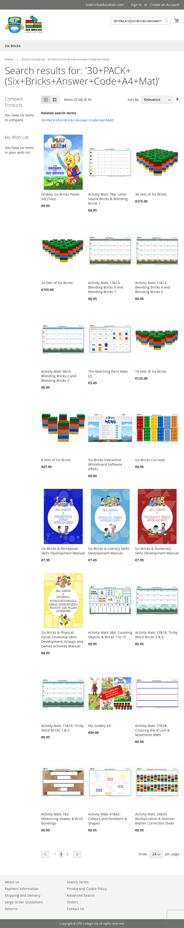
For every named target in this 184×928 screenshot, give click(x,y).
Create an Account (164, 4)
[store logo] (24, 24)
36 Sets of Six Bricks (151, 194)
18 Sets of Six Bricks (151, 371)
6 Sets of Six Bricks (56, 460)
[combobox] (141, 21)
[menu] (92, 45)
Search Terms (78, 882)
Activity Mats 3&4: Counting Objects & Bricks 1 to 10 (110, 634)
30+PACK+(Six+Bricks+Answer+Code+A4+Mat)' (77, 120)
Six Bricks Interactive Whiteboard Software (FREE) (105, 464)
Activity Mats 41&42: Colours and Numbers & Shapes (107, 818)
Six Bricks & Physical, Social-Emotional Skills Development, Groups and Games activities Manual (62, 639)
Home (9, 59)
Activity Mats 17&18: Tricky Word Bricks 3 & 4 (156, 634)
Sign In (136, 4)
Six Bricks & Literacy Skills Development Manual (108, 550)
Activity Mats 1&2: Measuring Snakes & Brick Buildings (62, 818)
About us (12, 882)
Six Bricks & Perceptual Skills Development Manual (63, 550)
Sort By (133, 99)
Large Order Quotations (24, 902)
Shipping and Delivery (22, 895)
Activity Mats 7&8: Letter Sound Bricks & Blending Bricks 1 (108, 199)
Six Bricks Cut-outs (150, 460)
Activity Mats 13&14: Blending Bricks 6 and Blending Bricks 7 (105, 287)
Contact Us (75, 908)
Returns (11, 908)
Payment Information (22, 888)
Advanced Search (81, 895)
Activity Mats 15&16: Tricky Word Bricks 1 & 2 (62, 727)
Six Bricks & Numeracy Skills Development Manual (157, 550)
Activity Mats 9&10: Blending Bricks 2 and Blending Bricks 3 (58, 376)
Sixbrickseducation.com (105, 4)
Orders (72, 902)
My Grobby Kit (99, 725)
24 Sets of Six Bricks (57, 282)
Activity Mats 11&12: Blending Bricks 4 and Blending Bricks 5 (152, 287)
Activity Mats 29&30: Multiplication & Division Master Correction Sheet (154, 818)
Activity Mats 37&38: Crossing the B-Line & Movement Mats (152, 730)
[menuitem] (12, 45)
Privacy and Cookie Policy (87, 888)
